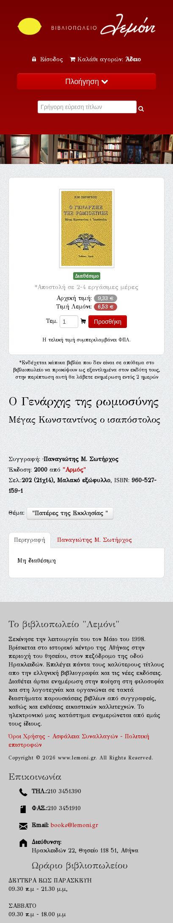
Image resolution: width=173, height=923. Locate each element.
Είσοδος (48, 59)
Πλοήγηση (86, 81)
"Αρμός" (74, 469)
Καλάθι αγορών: (105, 59)
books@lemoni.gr (74, 825)
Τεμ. (52, 321)
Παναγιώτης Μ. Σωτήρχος (94, 539)
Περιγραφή (29, 539)
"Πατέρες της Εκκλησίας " (70, 513)
